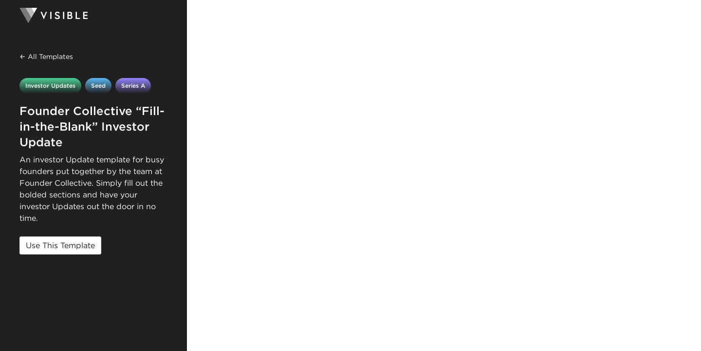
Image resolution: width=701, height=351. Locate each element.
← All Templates (46, 56)
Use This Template (60, 245)
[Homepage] (93, 15)
